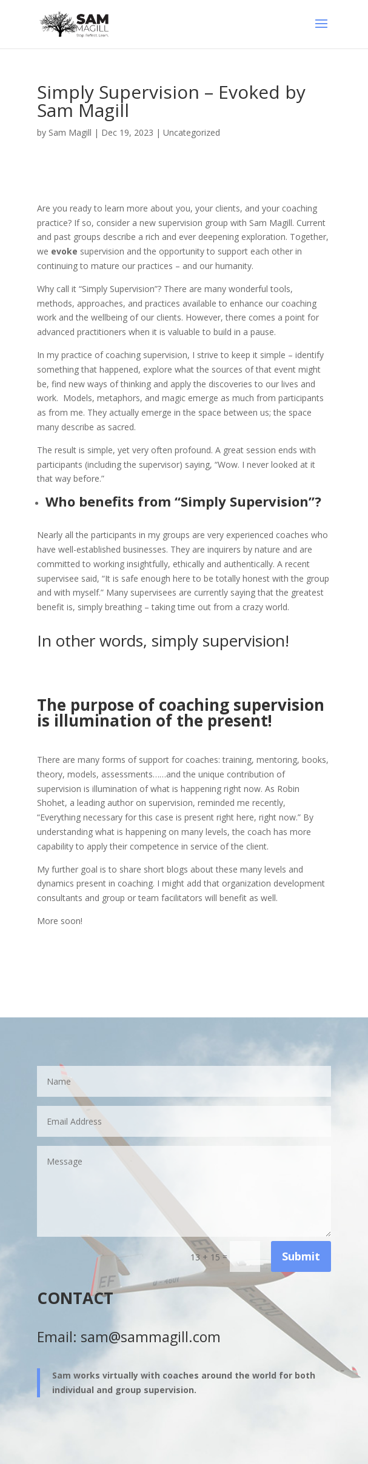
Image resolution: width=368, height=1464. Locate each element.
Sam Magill (70, 132)
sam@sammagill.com (151, 1336)
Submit (301, 1256)
